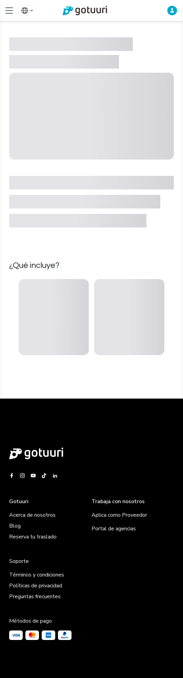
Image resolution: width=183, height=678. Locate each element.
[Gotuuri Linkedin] (54, 475)
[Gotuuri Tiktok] (44, 475)
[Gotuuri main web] (91, 453)
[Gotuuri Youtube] (33, 475)
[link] (91, 10)
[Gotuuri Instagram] (22, 475)
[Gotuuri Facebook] (13, 475)
